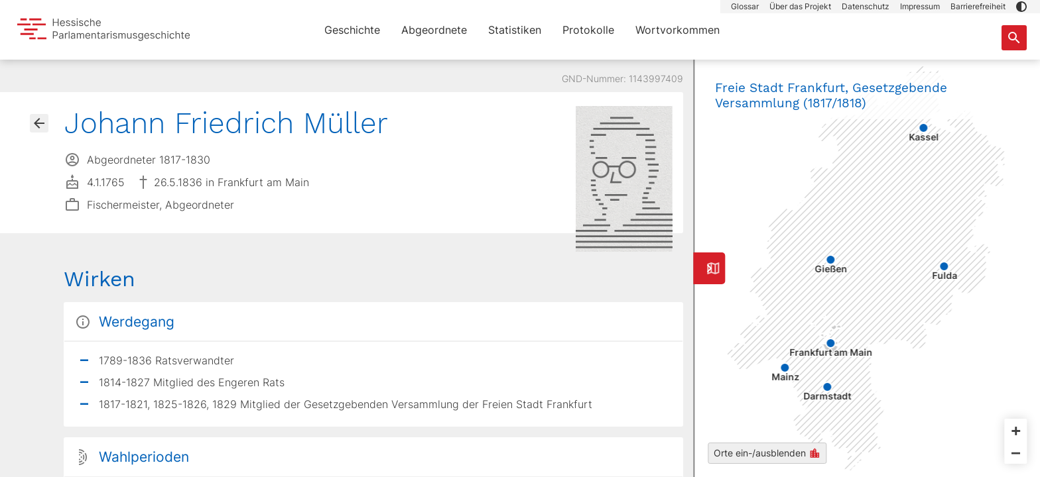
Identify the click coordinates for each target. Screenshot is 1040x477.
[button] (1021, 6)
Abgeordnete (434, 29)
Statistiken (514, 29)
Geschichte (352, 29)
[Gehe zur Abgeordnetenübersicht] (39, 123)
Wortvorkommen (677, 29)
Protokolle (588, 29)
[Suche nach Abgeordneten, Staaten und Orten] (1014, 37)
